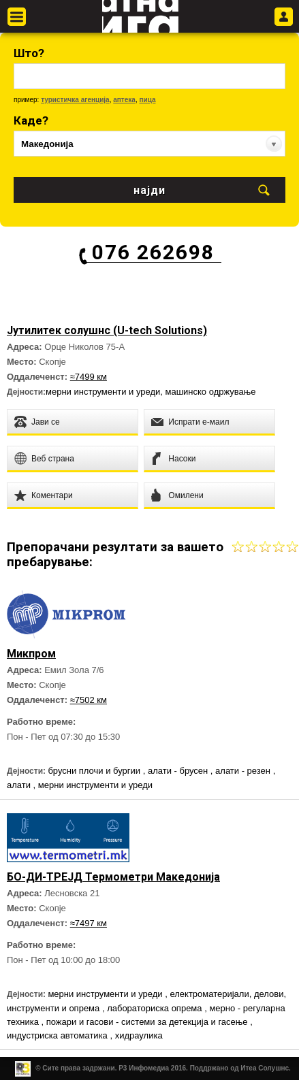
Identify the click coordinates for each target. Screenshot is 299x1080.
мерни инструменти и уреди (103, 392)
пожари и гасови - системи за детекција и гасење (148, 1022)
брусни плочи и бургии (95, 771)
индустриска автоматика (58, 1035)
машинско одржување (211, 392)
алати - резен (244, 771)
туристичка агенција (75, 99)
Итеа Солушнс (264, 1068)
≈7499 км (88, 377)
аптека (124, 99)
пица (147, 99)
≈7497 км (88, 923)
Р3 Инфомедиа (144, 1068)
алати (20, 785)
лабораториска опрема (155, 1008)
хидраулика (139, 1035)
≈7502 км (88, 700)
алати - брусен (179, 771)
